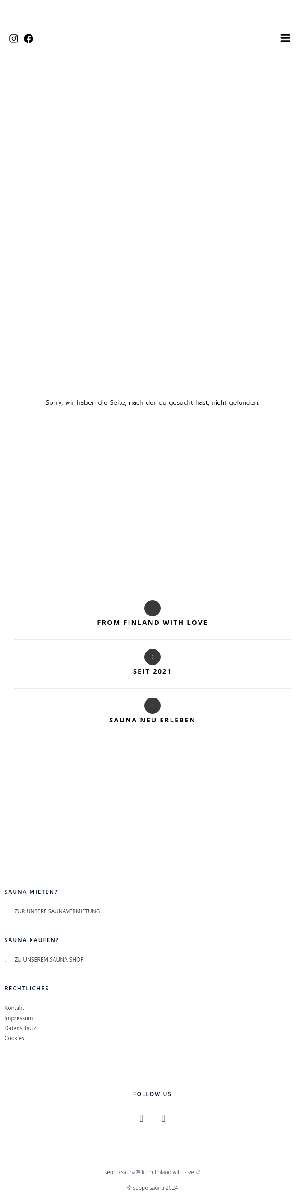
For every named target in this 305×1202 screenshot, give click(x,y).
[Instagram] (13, 41)
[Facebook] (28, 41)
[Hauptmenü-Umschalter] (285, 41)
